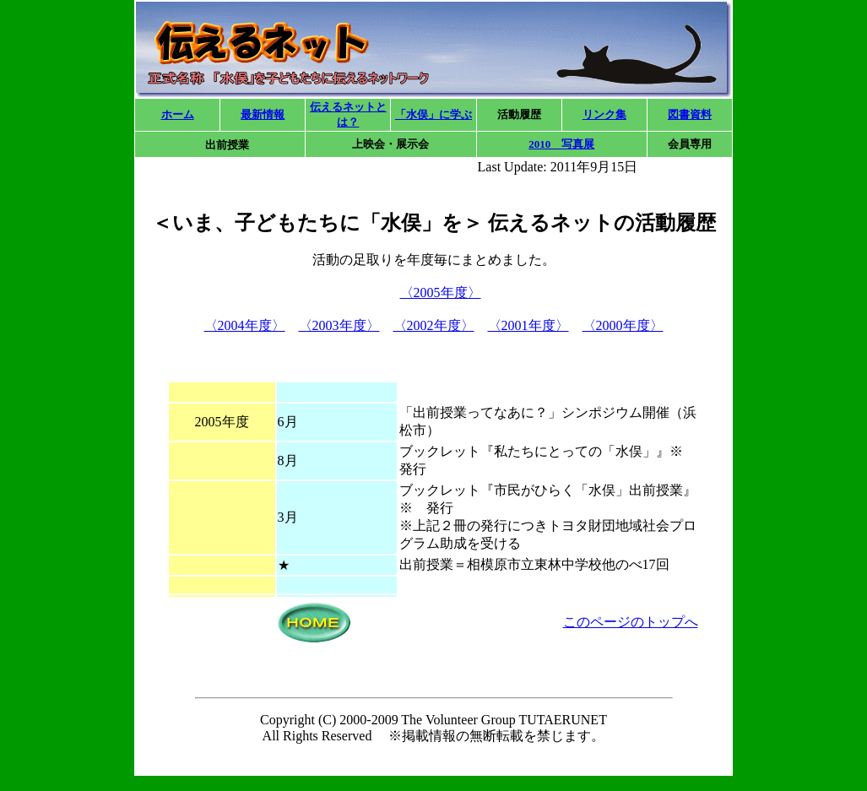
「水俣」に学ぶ (433, 114)
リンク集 (604, 114)
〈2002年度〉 (433, 325)
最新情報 (262, 114)
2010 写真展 (561, 144)
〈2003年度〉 (339, 325)
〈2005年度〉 (440, 292)
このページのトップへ (630, 622)
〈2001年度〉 (528, 325)
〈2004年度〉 (244, 325)
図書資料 (690, 114)
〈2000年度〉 (623, 325)
